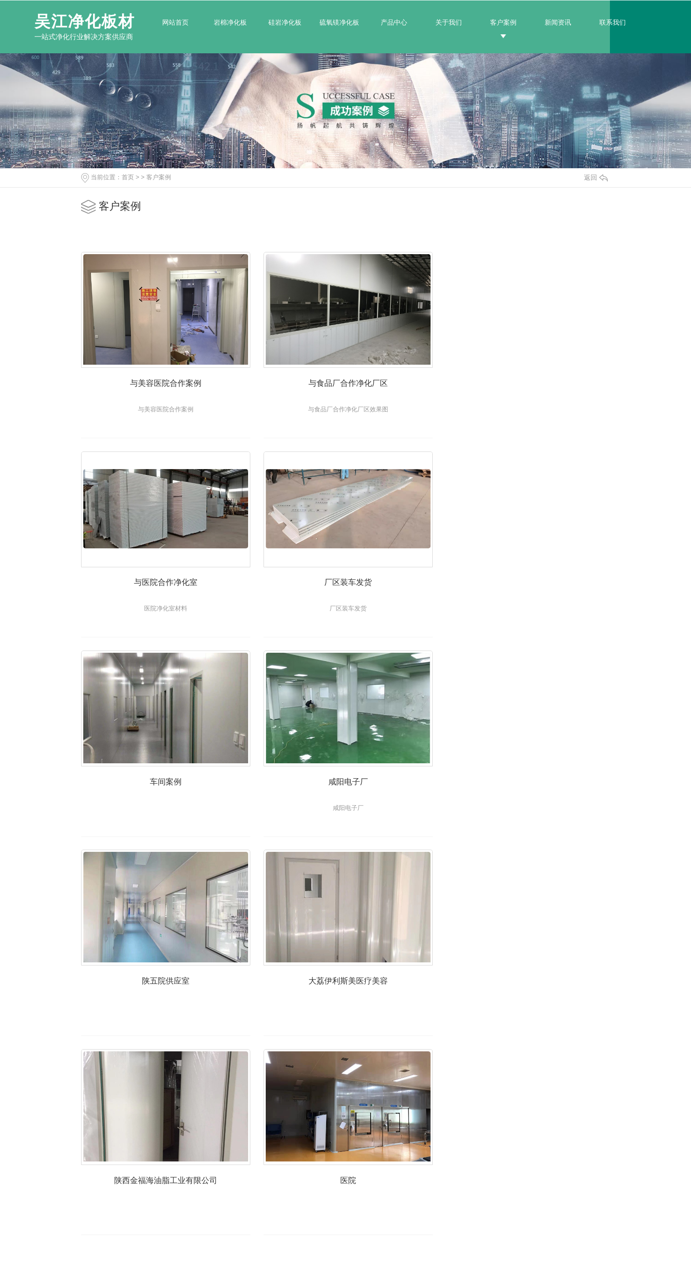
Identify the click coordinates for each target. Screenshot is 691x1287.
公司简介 (491, 1179)
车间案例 (345, 580)
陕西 (470, 1268)
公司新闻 (415, 1179)
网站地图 (293, 1268)
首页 (128, 177)
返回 (596, 177)
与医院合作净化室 (526, 382)
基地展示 (491, 1194)
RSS (313, 1268)
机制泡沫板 (264, 1223)
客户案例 (503, 22)
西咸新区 (491, 1268)
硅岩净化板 (284, 22)
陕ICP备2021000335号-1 (394, 1268)
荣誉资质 (491, 1209)
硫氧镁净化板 (339, 22)
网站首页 (175, 22)
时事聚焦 (415, 1223)
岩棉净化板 (230, 22)
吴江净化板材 (84, 21)
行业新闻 (415, 1194)
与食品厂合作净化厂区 (345, 382)
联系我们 (612, 22)
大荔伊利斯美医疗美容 (345, 778)
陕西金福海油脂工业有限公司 (526, 778)
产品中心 (394, 22)
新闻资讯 (558, 22)
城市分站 (446, 1268)
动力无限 (266, 1268)
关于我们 (448, 22)
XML (327, 1268)
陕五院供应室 (165, 778)
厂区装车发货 (165, 580)
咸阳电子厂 (526, 580)
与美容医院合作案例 (165, 382)
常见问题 (415, 1209)
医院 (165, 977)
